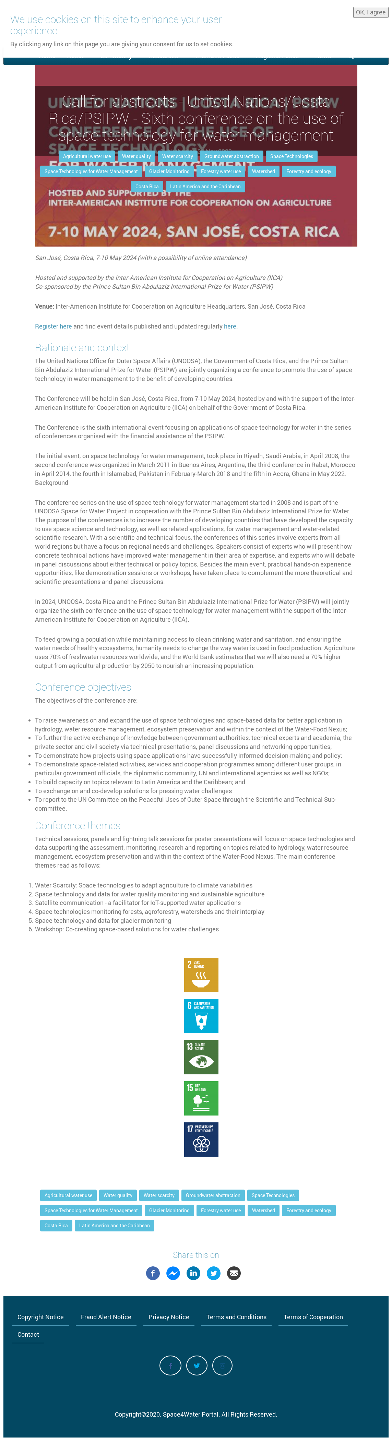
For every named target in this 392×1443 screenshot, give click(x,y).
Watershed (263, 171)
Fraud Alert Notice (106, 1317)
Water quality (136, 156)
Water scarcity (177, 156)
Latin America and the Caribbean (205, 186)
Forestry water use (221, 171)
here (230, 326)
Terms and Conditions (236, 1317)
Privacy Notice (169, 1317)
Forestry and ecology (308, 171)
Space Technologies (291, 156)
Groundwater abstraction (231, 156)
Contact (28, 1334)
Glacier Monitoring (169, 171)
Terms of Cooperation (313, 1317)
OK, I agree (371, 12)
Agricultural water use (87, 156)
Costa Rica (147, 186)
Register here (53, 326)
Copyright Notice (40, 1317)
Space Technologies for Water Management (91, 171)
